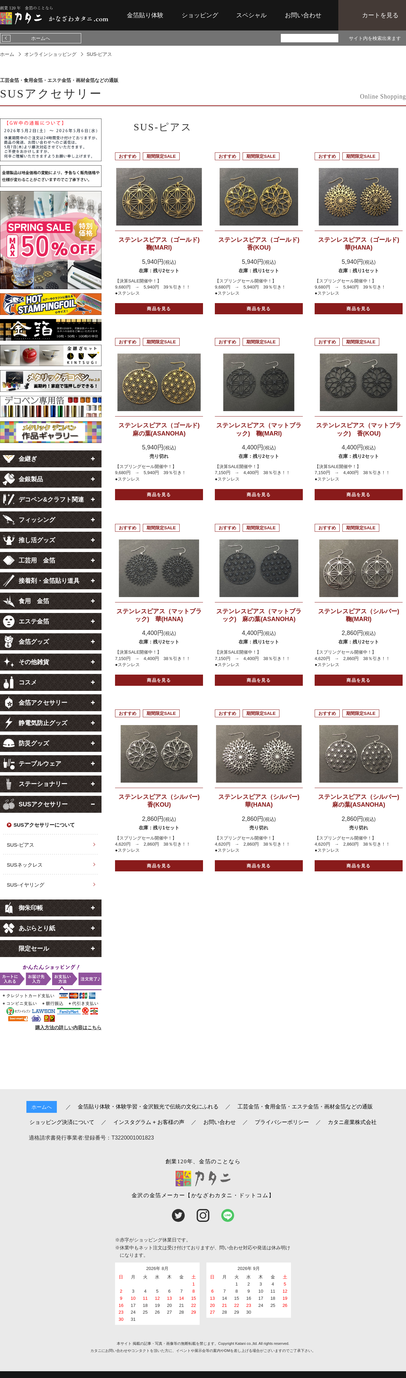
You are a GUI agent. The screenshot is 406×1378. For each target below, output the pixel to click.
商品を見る (159, 308)
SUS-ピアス (20, 845)
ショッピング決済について (61, 1122)
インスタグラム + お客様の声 (148, 1122)
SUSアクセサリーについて (44, 825)
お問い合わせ (303, 15)
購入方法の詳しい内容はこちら (68, 1027)
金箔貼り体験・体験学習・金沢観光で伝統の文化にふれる (148, 1106)
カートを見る (380, 15)
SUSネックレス (25, 865)
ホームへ (40, 38)
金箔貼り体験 (145, 15)
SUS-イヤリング (25, 885)
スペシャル (251, 15)
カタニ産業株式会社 (352, 1122)
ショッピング (200, 15)
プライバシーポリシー (282, 1122)
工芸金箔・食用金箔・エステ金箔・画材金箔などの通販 (305, 1106)
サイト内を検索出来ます (375, 38)
